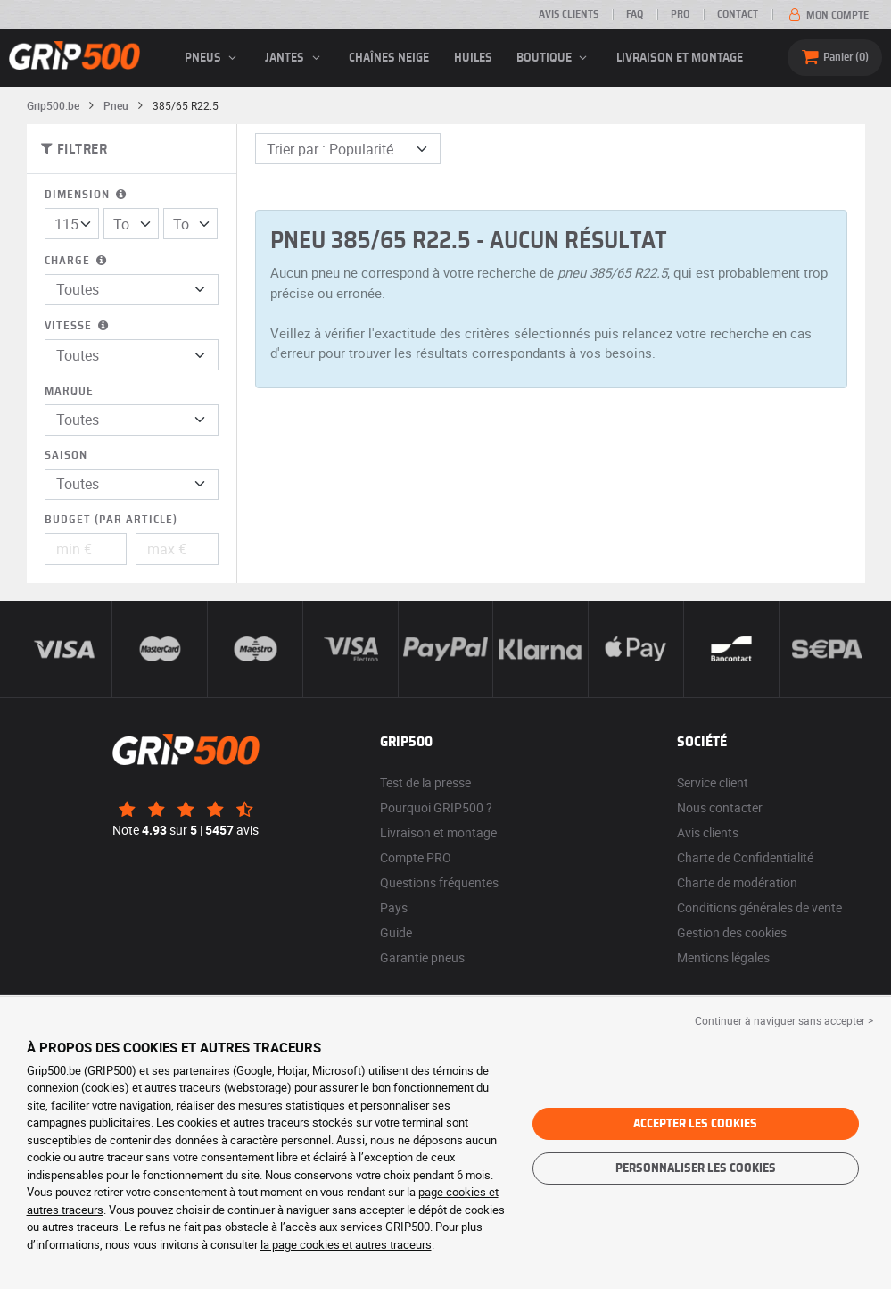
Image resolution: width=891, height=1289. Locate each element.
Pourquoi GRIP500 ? (436, 807)
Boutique (554, 58)
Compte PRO (415, 857)
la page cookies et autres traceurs (346, 1244)
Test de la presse (425, 782)
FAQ (634, 14)
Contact (737, 14)
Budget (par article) (111, 520)
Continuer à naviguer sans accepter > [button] (784, 1020)
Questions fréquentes (439, 882)
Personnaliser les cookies (695, 1168)
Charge (77, 261)
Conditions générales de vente (759, 907)
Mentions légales (723, 957)
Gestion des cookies (732, 932)
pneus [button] (213, 58)
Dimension (87, 195)
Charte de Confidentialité (745, 857)
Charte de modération (737, 882)
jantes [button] (295, 58)
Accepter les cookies (695, 1124)
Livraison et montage (679, 58)
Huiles (473, 58)
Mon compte (827, 15)
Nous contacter (720, 807)
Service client (712, 782)
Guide (396, 932)
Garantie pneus (422, 957)
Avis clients (568, 14)
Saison (66, 456)
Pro (680, 14)
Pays (394, 907)
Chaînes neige (389, 58)
